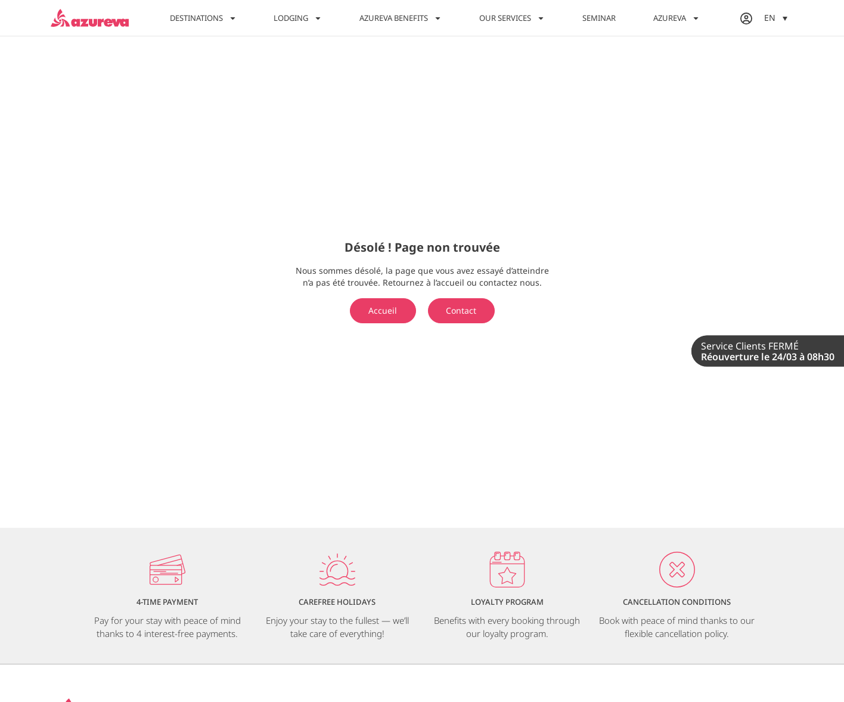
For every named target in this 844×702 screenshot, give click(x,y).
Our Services (512, 18)
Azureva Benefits (400, 18)
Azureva (676, 18)
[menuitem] (775, 17)
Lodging (298, 18)
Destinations (203, 18)
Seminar (599, 18)
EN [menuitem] (769, 18)
